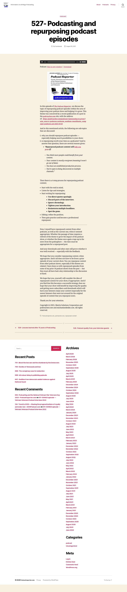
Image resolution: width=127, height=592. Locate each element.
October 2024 (71, 397)
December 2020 (72, 521)
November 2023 (72, 425)
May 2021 (70, 507)
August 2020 (71, 532)
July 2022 (70, 467)
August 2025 (71, 378)
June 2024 (70, 409)
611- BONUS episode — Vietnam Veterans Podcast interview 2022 (37, 419)
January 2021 (71, 518)
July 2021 (70, 501)
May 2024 (70, 412)
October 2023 (71, 428)
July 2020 (70, 535)
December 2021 (72, 487)
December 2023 (72, 423)
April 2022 (70, 476)
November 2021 (72, 490)
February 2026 (72, 367)
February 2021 (72, 515)
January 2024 (71, 420)
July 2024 (70, 406)
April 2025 (70, 384)
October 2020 (71, 526)
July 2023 (70, 434)
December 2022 (72, 453)
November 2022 (72, 456)
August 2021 (71, 498)
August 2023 (71, 431)
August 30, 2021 (71, 49)
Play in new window (55, 69)
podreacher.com (61, 321)
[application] (63, 64)
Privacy (113, 6)
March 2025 (71, 386)
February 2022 (72, 481)
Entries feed (71, 569)
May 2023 (70, 439)
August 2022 (71, 465)
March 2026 (71, 364)
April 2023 (70, 442)
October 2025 (71, 372)
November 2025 (72, 370)
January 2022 (71, 484)
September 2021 (72, 495)
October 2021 (71, 493)
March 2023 (71, 445)
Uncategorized (72, 553)
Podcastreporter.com (48, 321)
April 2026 (70, 361)
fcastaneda (58, 49)
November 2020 (72, 523)
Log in (68, 566)
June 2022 (70, 470)
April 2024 (70, 414)
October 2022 (71, 459)
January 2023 (71, 451)
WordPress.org (72, 575)
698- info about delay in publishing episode (32, 385)
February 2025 (72, 389)
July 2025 (70, 381)
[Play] (42, 64)
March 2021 (70, 512)
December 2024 (72, 392)
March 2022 (71, 479)
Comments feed (72, 572)
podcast (63, 19)
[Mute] (80, 64)
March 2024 (71, 417)
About (98, 6)
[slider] (61, 64)
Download (69, 69)
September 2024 (73, 400)
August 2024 (71, 403)
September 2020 (73, 529)
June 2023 (70, 437)
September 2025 (73, 375)
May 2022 (70, 473)
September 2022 (73, 462)
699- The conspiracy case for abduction (31, 381)
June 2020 (70, 537)
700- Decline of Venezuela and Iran (29, 377)
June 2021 (70, 504)
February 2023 (72, 448)
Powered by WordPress (52, 587)
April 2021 (70, 509)
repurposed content (72, 321)
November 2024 (72, 395)
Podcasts (105, 6)
